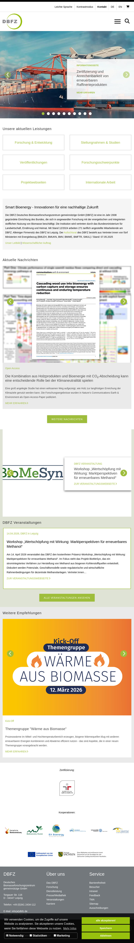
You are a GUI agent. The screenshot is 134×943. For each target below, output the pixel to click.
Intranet (93, 891)
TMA (92, 899)
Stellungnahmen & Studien (100, 142)
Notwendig (14, 935)
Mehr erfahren (15, 403)
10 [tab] (90, 113)
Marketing (62, 935)
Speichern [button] (106, 928)
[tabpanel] (67, 74)
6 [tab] (69, 113)
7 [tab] (74, 113)
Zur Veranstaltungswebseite (94, 483)
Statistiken (38, 935)
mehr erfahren (86, 92)
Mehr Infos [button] (69, 928)
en (120, 6)
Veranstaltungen (55, 899)
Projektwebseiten (33, 182)
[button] (85, 7)
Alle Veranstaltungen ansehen (67, 597)
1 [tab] (43, 113)
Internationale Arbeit (100, 182)
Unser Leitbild (12, 243)
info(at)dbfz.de (19, 911)
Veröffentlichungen (33, 162)
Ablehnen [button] (105, 935)
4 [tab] (58, 113)
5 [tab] (64, 113)
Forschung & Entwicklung (33, 142)
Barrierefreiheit (97, 882)
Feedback (94, 895)
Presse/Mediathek (56, 895)
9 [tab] (85, 113)
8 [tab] (79, 113)
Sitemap (93, 903)
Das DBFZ (52, 882)
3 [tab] (53, 113)
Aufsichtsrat (70, 232)
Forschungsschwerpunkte (101, 162)
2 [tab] (48, 113)
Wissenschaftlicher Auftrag (36, 243)
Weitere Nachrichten (67, 419)
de (112, 6)
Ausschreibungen (98, 908)
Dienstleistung (54, 891)
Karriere (50, 903)
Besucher (94, 887)
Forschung (52, 887)
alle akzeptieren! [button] (106, 920)
